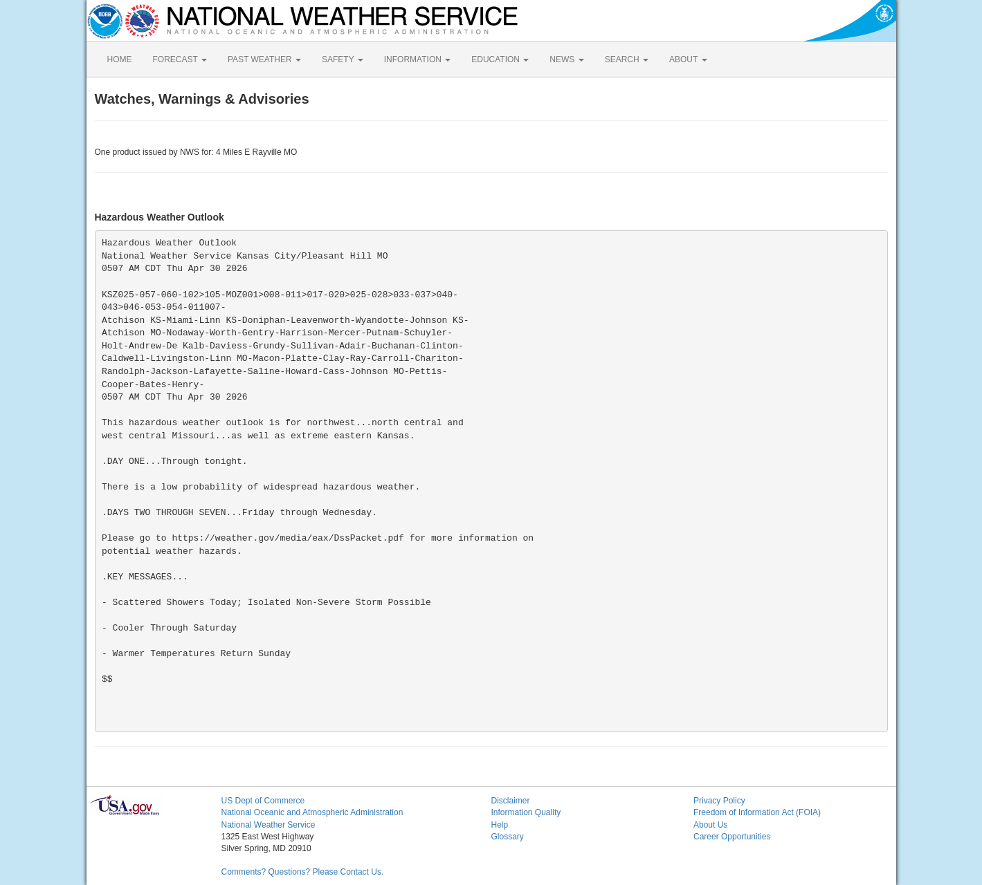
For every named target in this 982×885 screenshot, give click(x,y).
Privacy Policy (719, 800)
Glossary (507, 836)
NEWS (566, 59)
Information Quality (526, 812)
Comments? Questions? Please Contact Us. (302, 872)
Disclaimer (510, 800)
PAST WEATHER (264, 59)
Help (500, 825)
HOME (119, 59)
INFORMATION (417, 59)
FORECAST (180, 59)
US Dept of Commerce (263, 800)
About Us (710, 825)
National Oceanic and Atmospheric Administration (312, 812)
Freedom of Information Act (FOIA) (757, 812)
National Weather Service (268, 825)
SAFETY (342, 59)
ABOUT (688, 59)
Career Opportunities (731, 836)
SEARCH (626, 59)
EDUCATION (500, 59)
